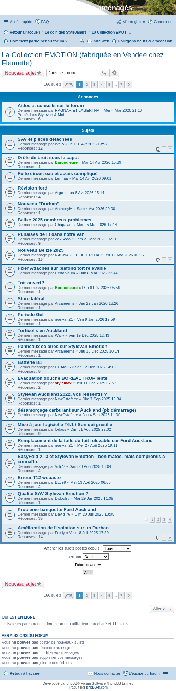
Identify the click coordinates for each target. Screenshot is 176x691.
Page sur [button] (68, 84)
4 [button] (102, 84)
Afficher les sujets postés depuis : (87, 548)
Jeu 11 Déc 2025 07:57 (96, 383)
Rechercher (104, 73)
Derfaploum (65, 273)
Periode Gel (30, 314)
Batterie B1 (30, 362)
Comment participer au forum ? (39, 41)
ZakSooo (63, 239)
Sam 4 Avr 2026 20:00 (96, 209)
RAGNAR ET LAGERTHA (77, 110)
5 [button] (109, 84)
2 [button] (87, 84)
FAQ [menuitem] (45, 21)
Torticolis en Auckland (42, 330)
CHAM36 (63, 367)
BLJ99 (60, 482)
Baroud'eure (66, 162)
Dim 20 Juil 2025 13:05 (94, 514)
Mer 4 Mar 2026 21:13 (123, 110)
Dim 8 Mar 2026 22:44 (98, 273)
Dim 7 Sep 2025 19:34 (101, 399)
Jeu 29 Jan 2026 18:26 (99, 303)
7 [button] (121, 84)
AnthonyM (64, 209)
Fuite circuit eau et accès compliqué (57, 173)
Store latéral (31, 298)
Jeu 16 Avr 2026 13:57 (88, 144)
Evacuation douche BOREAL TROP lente (63, 378)
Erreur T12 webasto (39, 477)
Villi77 (60, 466)
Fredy (60, 532)
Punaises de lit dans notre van (51, 234)
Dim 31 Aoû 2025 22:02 (91, 429)
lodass (60, 429)
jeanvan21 (64, 319)
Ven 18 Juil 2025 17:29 (89, 532)
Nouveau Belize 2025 (40, 250)
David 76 (62, 514)
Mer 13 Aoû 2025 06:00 (90, 482)
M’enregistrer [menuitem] (133, 21)
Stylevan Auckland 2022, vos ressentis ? (62, 394)
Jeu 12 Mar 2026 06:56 (124, 255)
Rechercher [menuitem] (82, 42)
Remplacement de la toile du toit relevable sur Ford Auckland (85, 440)
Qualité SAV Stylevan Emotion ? (53, 493)
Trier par (87, 556)
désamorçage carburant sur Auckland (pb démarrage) (77, 410)
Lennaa (61, 178)
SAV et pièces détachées (45, 139)
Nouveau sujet (20, 73)
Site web (101, 41)
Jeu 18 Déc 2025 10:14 (99, 351)
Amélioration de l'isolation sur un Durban (63, 527)
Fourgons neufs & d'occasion (145, 41)
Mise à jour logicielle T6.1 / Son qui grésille (65, 424)
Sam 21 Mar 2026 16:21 (95, 239)
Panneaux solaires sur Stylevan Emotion (62, 346)
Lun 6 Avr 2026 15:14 (85, 193)
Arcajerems (65, 303)
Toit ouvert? (31, 282)
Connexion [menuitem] (163, 21)
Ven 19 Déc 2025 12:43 (89, 335)
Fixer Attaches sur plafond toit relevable (62, 268)
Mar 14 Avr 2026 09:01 (91, 178)
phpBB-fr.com (97, 687)
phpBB (72, 683)
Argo (59, 193)
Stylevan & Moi (51, 114)
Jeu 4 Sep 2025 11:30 (101, 415)
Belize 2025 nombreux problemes (54, 219)
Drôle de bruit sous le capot (48, 157)
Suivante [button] (129, 84)
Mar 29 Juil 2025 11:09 (93, 498)
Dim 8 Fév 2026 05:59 (101, 287)
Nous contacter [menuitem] (107, 673)
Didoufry (62, 498)
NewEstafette (66, 399)
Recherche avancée (114, 73)
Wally (59, 144)
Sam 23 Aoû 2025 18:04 (90, 466)
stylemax (63, 383)
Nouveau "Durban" (38, 204)
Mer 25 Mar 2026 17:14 (97, 224)
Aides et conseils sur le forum (51, 105)
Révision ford (32, 188)
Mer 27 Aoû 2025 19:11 (97, 445)
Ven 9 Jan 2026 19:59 (96, 319)
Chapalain (64, 224)
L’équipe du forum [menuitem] (144, 673)
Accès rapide (21, 21)
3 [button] (94, 84)
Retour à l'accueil (26, 673)
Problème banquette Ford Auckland (57, 509)
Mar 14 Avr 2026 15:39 (101, 162)
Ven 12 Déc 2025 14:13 (95, 367)
